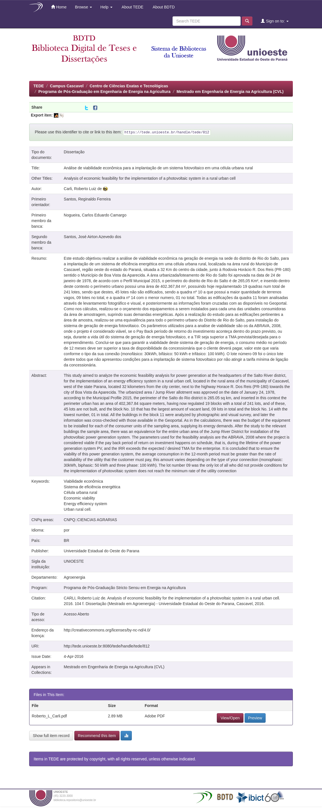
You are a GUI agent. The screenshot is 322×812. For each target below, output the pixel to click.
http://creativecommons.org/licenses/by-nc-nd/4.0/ (107, 630)
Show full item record (51, 735)
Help (106, 7)
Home (58, 6)
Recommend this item (97, 735)
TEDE (38, 86)
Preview (255, 718)
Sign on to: (275, 21)
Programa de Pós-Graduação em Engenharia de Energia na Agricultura (104, 91)
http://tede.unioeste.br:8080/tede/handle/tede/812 (107, 646)
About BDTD (163, 7)
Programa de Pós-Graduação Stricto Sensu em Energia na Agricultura (125, 587)
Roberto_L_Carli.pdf (49, 716)
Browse (83, 7)
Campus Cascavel (67, 86)
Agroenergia (74, 577)
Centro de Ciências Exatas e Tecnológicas (129, 86)
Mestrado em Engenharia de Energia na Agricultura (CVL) (229, 91)
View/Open (230, 718)
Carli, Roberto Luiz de (83, 188)
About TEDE (132, 7)
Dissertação (74, 152)
